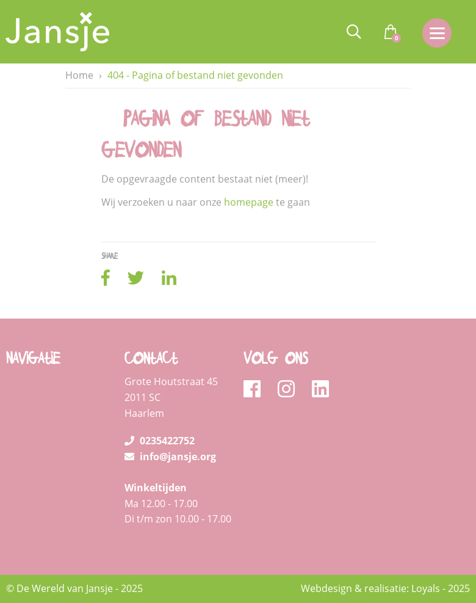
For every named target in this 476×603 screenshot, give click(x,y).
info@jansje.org (170, 456)
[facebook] (256, 389)
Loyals (425, 588)
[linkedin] (320, 389)
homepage (248, 202)
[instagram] (290, 389)
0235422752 (159, 440)
